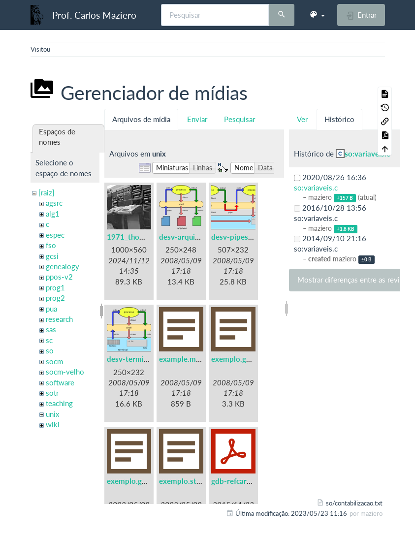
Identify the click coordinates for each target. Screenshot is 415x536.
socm (54, 361)
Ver (302, 119)
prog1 (55, 287)
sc (49, 340)
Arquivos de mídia (141, 119)
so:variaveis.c (367, 153)
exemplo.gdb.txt (239, 358)
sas (51, 329)
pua (51, 308)
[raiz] (46, 192)
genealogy (62, 266)
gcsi (52, 256)
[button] (317, 15)
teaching (59, 403)
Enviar (197, 119)
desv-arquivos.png (190, 236)
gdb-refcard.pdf (237, 480)
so (50, 350)
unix (52, 414)
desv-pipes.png (236, 236)
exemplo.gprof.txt (137, 480)
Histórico (339, 119)
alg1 (53, 213)
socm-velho (65, 371)
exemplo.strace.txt (191, 480)
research (59, 319)
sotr (52, 392)
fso (51, 245)
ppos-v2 (59, 276)
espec (55, 234)
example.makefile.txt (194, 358)
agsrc (54, 202)
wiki (53, 424)
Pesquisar (239, 119)
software (60, 382)
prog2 (55, 297)
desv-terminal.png (137, 358)
